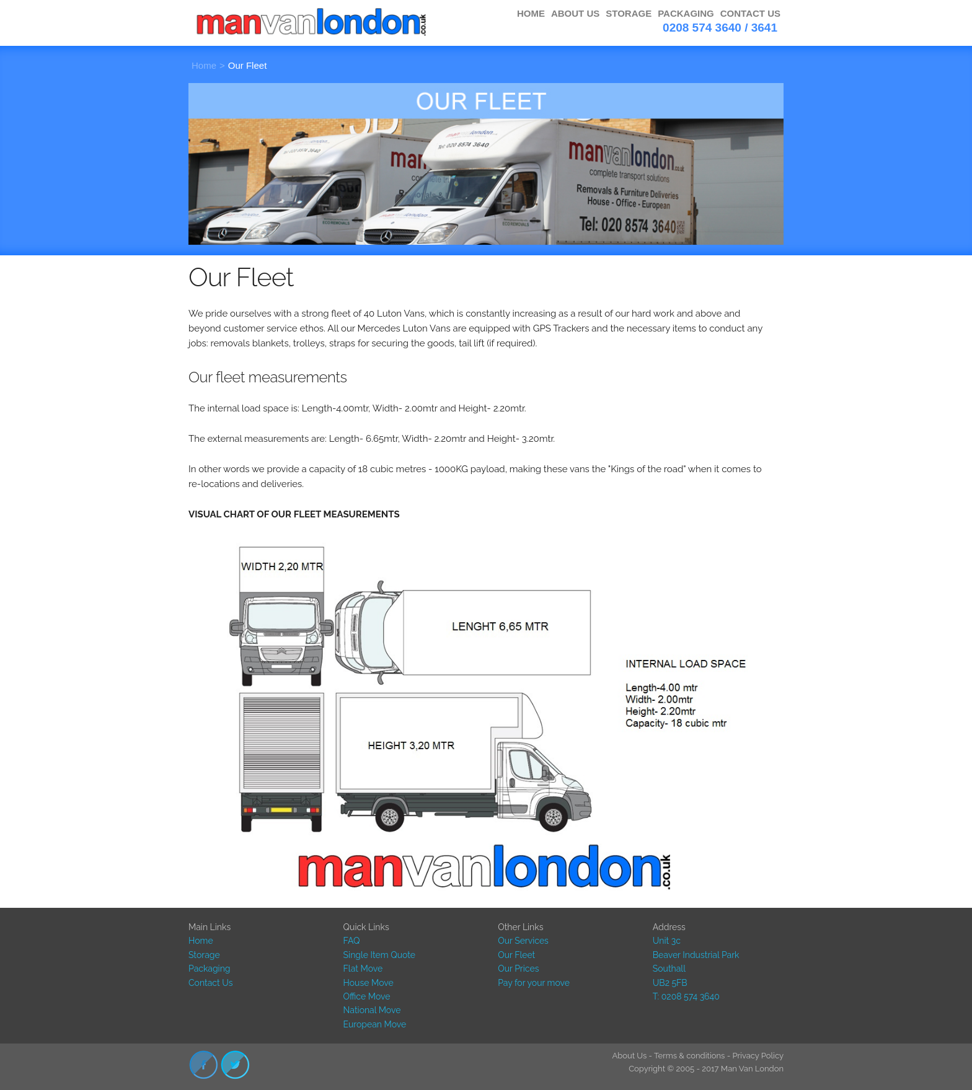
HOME (531, 13)
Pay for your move (534, 983)
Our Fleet (247, 65)
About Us (629, 1055)
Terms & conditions (689, 1055)
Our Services (523, 941)
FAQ (351, 941)
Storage (204, 955)
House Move (368, 983)
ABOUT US (575, 13)
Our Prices (518, 969)
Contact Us (210, 983)
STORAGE (629, 13)
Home (204, 65)
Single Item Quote (379, 955)
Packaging (209, 969)
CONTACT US (750, 13)
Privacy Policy (758, 1055)
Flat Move (363, 969)
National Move (372, 1010)
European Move (375, 1024)
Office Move (367, 996)
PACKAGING (686, 13)
